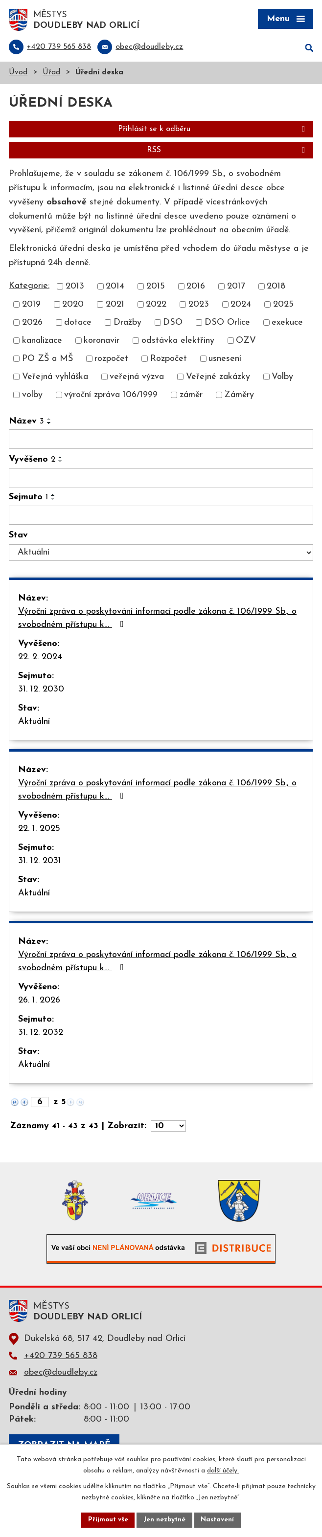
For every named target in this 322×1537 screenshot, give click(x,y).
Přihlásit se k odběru (213, 130)
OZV (246, 341)
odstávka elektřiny (177, 341)
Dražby (127, 323)
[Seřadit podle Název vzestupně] (49, 420)
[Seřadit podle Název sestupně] (49, 424)
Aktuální (34, 722)
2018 (276, 287)
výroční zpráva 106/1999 (111, 396)
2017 (236, 287)
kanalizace (42, 341)
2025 (283, 305)
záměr (191, 396)
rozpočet (111, 359)
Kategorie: (29, 286)
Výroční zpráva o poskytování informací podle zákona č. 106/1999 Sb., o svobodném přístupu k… (157, 619)
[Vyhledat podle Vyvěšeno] (161, 479)
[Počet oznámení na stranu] (168, 1127)
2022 (156, 305)
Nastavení (219, 1519)
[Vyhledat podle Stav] (161, 553)
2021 (115, 305)
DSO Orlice (227, 323)
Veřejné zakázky (218, 377)
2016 (195, 287)
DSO (173, 323)
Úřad (51, 73)
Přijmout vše (106, 1519)
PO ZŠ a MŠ (47, 359)
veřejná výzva (137, 377)
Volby (282, 377)
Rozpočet (168, 359)
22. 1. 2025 (39, 829)
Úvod (18, 73)
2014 (115, 287)
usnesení (224, 359)
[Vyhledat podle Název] (161, 440)
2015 (155, 287)
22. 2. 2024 (40, 658)
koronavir (101, 341)
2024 (240, 305)
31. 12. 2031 (39, 862)
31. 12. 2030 (41, 690)
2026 (32, 323)
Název (26, 422)
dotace (78, 323)
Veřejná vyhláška (55, 377)
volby (32, 396)
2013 (75, 287)
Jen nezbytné (164, 1519)
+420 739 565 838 (60, 1356)
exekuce (287, 323)
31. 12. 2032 (40, 1033)
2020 (73, 305)
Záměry (239, 396)
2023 (198, 305)
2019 (31, 305)
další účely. (223, 1470)
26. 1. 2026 (39, 1001)
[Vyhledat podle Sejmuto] (161, 516)
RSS (227, 151)
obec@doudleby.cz (60, 1373)
